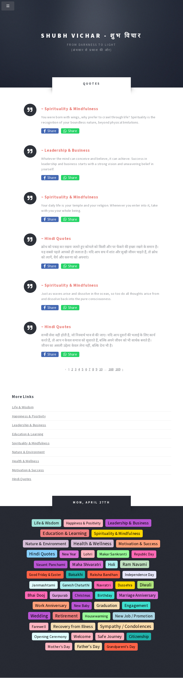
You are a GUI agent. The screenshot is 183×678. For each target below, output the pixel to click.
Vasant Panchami (50, 564)
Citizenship (139, 636)
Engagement (136, 605)
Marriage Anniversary (137, 595)
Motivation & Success (28, 470)
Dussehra (125, 585)
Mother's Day (59, 646)
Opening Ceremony (50, 636)
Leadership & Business (29, 425)
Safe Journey (110, 636)
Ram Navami (134, 564)
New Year (69, 554)
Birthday (104, 595)
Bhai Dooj (36, 595)
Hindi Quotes (21, 479)
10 (100, 369)
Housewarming (96, 616)
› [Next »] (122, 369)
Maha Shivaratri (86, 564)
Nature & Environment (28, 452)
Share (50, 131)
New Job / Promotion (133, 616)
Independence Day (139, 574)
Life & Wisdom (23, 407)
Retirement (66, 616)
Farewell (39, 626)
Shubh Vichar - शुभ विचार (91, 35)
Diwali (145, 585)
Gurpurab (60, 595)
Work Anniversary (51, 605)
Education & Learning (27, 434)
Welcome (82, 636)
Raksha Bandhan (104, 574)
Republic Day (144, 554)
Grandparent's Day (121, 646)
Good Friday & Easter (45, 574)
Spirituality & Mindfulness (31, 443)
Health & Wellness (25, 461)
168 (111, 369)
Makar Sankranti (113, 554)
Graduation (107, 605)
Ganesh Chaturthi (76, 585)
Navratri (104, 585)
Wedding (39, 616)
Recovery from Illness (73, 626)
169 (118, 369)
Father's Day (88, 646)
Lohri (87, 554)
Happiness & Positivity (29, 416)
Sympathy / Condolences (125, 626)
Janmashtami (43, 585)
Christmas (82, 595)
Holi (111, 564)
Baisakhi (75, 574)
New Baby (82, 605)
